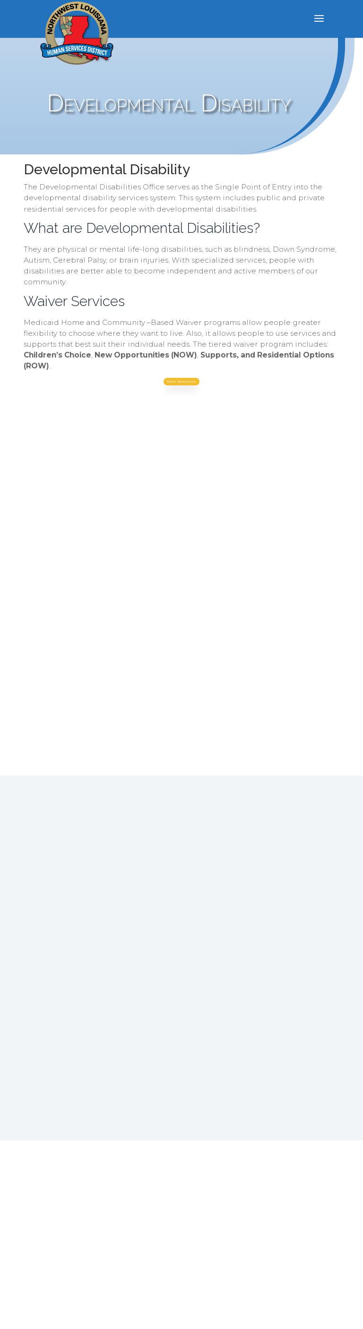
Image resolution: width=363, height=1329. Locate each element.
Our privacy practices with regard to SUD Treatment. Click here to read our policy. (101, 1189)
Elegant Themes (160, 1316)
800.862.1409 (131, 966)
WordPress (258, 1316)
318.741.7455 (120, 954)
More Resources (181, 385)
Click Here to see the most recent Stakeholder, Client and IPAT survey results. (253, 1180)
